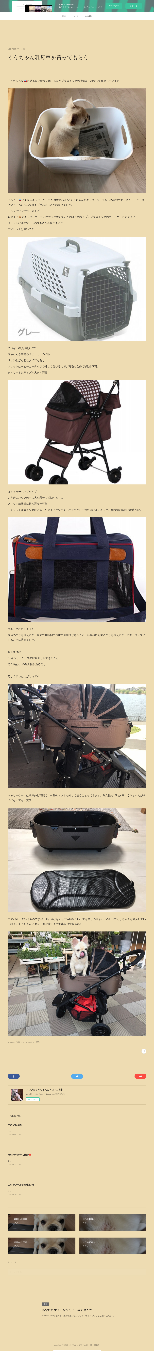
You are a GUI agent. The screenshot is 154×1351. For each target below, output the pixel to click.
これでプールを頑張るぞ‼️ (21, 1184)
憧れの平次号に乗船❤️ (19, 1154)
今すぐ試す (114, 5)
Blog (64, 16)
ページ (76, 16)
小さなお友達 (15, 1124)
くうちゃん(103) (14, 1042)
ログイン (133, 6)
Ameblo (88, 16)
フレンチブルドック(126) (30, 1042)
